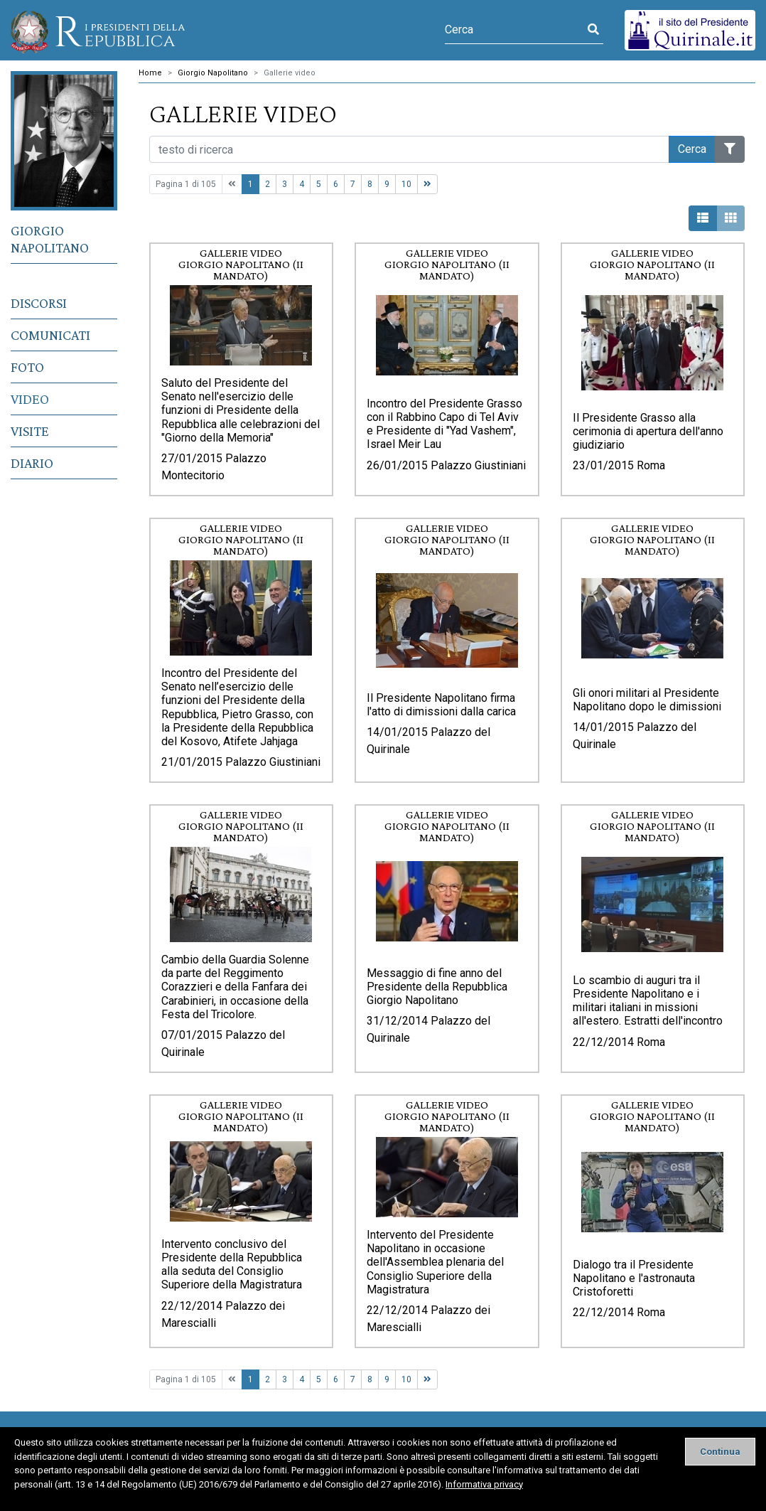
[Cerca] (514, 29)
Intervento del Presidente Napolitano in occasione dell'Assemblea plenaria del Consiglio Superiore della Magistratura (435, 1262)
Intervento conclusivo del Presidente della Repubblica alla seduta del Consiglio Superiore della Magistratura (231, 1264)
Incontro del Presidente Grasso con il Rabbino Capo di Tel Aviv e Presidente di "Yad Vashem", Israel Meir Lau (444, 424)
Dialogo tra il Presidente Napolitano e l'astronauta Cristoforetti (634, 1278)
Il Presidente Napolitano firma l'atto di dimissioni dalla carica (441, 704)
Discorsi (39, 303)
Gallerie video (289, 73)
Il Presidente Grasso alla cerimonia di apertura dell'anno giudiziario (648, 431)
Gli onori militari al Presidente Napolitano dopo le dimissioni (647, 699)
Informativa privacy (484, 1484)
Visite (30, 431)
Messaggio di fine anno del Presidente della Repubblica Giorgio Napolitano (437, 986)
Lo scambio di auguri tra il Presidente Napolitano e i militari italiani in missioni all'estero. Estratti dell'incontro (648, 1000)
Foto (27, 367)
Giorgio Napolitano (50, 239)
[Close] (720, 1451)
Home (150, 73)
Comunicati (50, 335)
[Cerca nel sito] (409, 149)
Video (30, 399)
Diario (32, 463)
